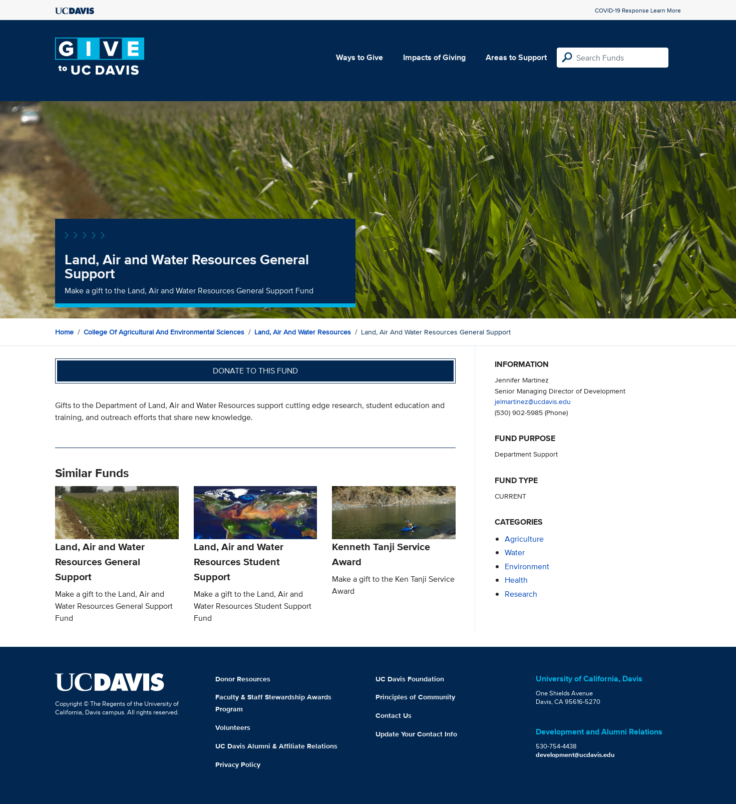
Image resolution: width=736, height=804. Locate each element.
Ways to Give (359, 57)
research (521, 594)
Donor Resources (242, 679)
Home (64, 332)
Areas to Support (516, 57)
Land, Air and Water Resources (302, 332)
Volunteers (232, 727)
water (515, 552)
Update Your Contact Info (416, 734)
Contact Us (394, 715)
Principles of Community (415, 697)
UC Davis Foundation (410, 679)
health (516, 580)
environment (527, 566)
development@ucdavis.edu (575, 754)
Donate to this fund (255, 370)
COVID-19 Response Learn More (638, 10)
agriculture (524, 539)
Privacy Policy (237, 764)
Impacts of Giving (434, 57)
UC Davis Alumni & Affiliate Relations (276, 746)
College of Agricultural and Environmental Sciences (164, 332)
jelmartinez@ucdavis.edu (533, 401)
